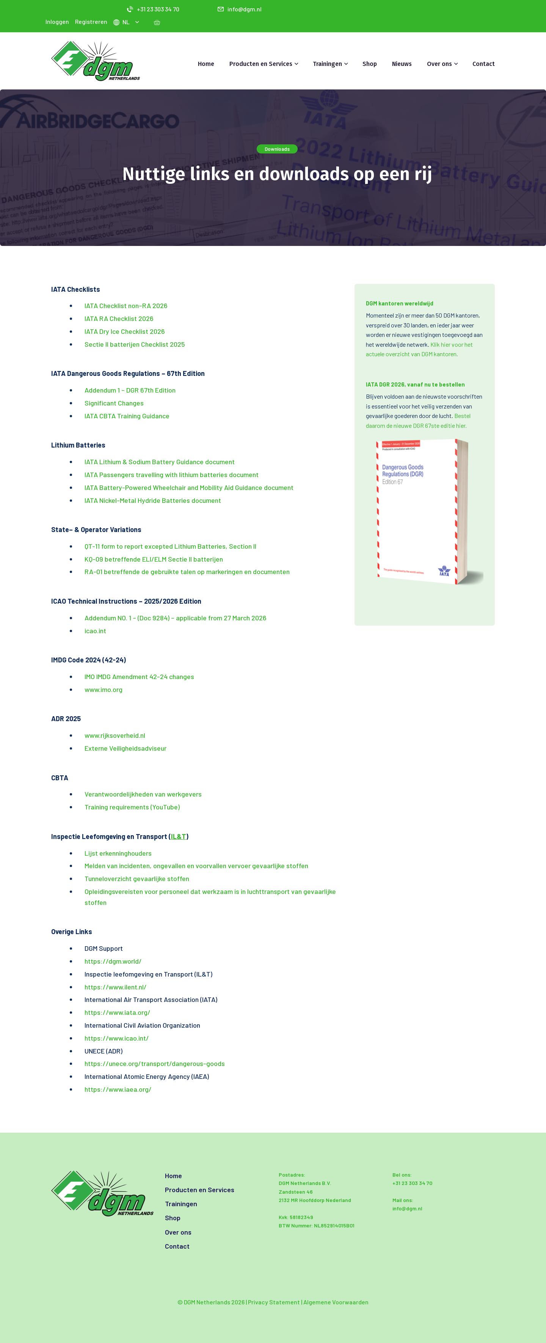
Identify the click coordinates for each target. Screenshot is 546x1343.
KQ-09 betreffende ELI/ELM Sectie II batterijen (154, 559)
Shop (369, 63)
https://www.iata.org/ (118, 1012)
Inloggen (57, 21)
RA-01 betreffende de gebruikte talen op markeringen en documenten (188, 571)
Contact (483, 63)
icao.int (95, 630)
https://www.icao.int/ (117, 1038)
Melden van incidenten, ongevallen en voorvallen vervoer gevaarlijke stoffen (196, 865)
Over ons (439, 63)
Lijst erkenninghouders (118, 853)
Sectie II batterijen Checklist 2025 (135, 344)
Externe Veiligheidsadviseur (125, 748)
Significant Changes (114, 403)
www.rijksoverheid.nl (115, 735)
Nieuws (402, 63)
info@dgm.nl (240, 9)
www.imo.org (103, 689)
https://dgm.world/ (113, 961)
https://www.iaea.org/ (118, 1089)
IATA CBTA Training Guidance (127, 416)
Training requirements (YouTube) (132, 807)
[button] (138, 22)
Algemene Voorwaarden (336, 1301)
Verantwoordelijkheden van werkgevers (143, 794)
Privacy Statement (274, 1301)
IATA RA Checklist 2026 (119, 318)
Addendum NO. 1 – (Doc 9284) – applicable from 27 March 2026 (176, 618)
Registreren (91, 21)
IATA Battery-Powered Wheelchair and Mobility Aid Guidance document (189, 487)
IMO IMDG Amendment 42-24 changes (139, 676)
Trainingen (327, 63)
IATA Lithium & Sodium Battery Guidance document (160, 461)
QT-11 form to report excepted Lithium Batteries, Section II (170, 546)
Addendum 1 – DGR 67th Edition (130, 390)
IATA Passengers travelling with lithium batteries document (172, 474)
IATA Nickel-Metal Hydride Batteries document (153, 500)
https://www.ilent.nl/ (116, 987)
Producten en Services (260, 63)
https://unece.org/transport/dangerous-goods (155, 1063)
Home (206, 63)
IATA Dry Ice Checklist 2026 (125, 331)
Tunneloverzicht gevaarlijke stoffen (137, 878)
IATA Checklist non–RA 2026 (126, 305)
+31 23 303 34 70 (153, 9)
